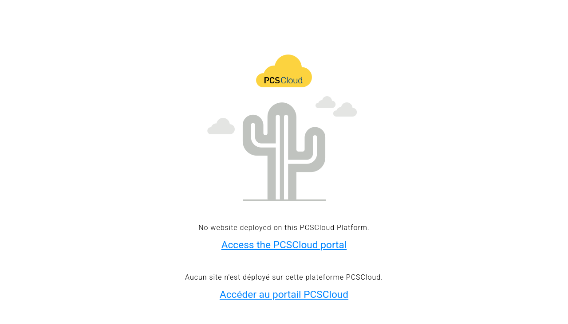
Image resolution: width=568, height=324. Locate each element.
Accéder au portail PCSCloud (284, 295)
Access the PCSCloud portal (284, 245)
